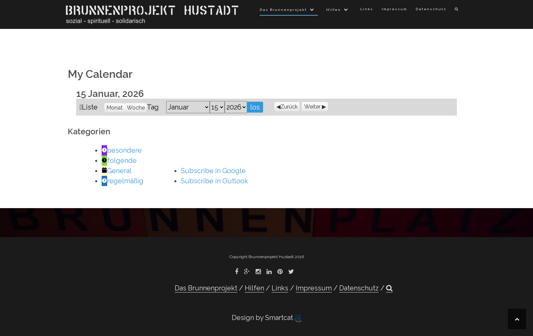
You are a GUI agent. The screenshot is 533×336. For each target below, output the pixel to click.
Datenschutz (431, 9)
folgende (119, 160)
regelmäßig (122, 181)
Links (366, 9)
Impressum (394, 9)
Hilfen (333, 10)
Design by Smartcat (267, 318)
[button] (457, 10)
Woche (136, 107)
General (117, 171)
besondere (122, 150)
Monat (114, 107)
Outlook (214, 181)
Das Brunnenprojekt (283, 10)
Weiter (312, 106)
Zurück (289, 106)
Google (213, 171)
